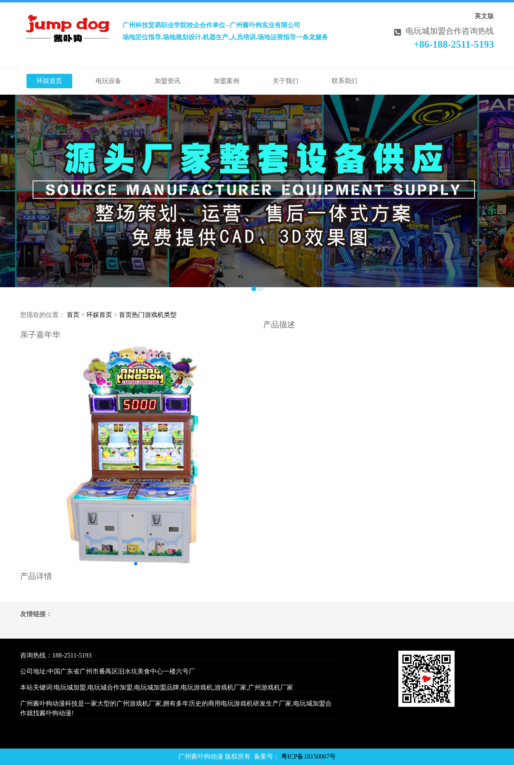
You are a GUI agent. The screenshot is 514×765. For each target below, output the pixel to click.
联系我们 (344, 80)
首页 (73, 314)
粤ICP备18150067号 (308, 756)
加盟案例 (226, 80)
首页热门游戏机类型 (148, 314)
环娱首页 (49, 80)
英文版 (484, 15)
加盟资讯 (167, 80)
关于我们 (285, 80)
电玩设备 (108, 80)
